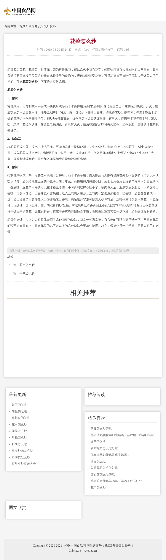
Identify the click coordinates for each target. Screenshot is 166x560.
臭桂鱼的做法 (21, 417)
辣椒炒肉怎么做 (22, 450)
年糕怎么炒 (27, 273)
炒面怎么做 (19, 444)
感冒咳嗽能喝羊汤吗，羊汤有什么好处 (116, 481)
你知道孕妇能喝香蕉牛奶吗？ (110, 455)
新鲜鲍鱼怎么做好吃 (104, 448)
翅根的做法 (19, 411)
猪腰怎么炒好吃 (101, 428)
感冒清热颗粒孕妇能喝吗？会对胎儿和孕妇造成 (122, 435)
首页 (22, 26)
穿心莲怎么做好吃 (103, 474)
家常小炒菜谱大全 (24, 463)
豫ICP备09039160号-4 (119, 545)
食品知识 (35, 26)
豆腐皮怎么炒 (21, 457)
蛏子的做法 (19, 405)
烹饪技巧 (50, 26)
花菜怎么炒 (19, 431)
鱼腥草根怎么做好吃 (104, 467)
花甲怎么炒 (27, 265)
